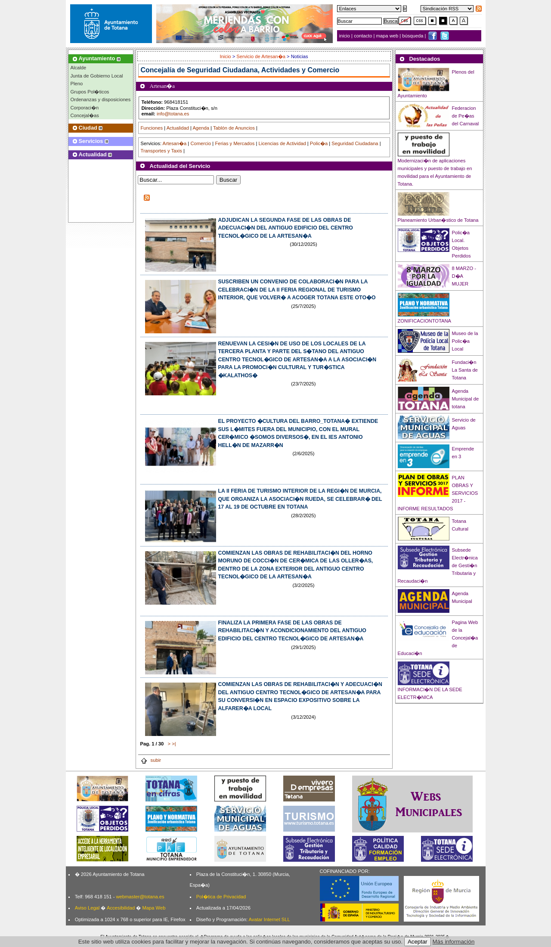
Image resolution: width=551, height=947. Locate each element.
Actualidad (178, 127)
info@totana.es (173, 113)
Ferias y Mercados (234, 143)
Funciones (152, 127)
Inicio (226, 56)
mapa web (388, 35)
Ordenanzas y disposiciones (101, 99)
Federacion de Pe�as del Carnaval (465, 116)
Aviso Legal (87, 907)
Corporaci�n (85, 107)
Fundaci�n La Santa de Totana (465, 370)
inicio (345, 35)
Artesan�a (174, 143)
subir (150, 760)
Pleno (77, 83)
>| (174, 743)
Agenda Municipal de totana (465, 398)
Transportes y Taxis (161, 150)
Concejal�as (85, 115)
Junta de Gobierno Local (97, 75)
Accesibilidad (121, 907)
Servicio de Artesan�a (260, 56)
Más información (454, 941)
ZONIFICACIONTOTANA (425, 320)
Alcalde (79, 67)
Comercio (200, 143)
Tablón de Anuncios (234, 127)
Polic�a (319, 143)
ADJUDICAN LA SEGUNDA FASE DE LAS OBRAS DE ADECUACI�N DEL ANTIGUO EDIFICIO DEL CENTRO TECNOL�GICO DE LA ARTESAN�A (285, 228)
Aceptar (417, 941)
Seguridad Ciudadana (354, 143)
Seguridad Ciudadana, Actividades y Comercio (263, 70)
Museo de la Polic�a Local (465, 341)
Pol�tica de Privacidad (221, 896)
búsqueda (413, 35)
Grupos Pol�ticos (90, 91)
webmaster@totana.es (140, 896)
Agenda (200, 127)
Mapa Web (153, 907)
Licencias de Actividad (282, 143)
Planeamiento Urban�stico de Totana (438, 220)
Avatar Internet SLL (269, 919)
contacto (363, 35)
